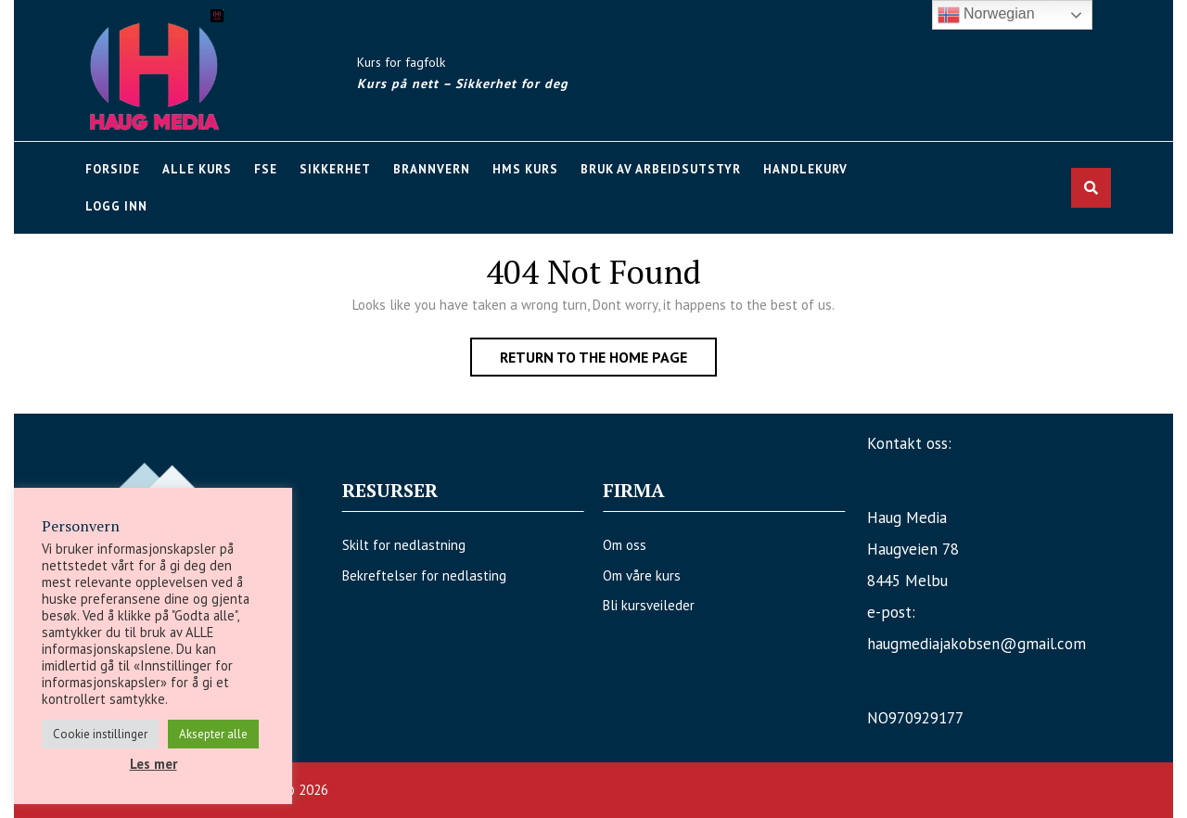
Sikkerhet (335, 169)
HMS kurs (525, 169)
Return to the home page (608, 361)
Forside (112, 169)
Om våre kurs (634, 575)
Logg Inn (116, 206)
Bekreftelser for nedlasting (432, 575)
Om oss (617, 545)
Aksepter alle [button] (213, 734)
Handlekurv (805, 169)
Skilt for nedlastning (411, 545)
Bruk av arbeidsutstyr (661, 169)
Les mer (153, 764)
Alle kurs (197, 169)
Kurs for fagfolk (401, 62)
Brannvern (431, 169)
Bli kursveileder (641, 605)
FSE (265, 169)
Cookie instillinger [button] (100, 734)
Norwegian (986, 15)
